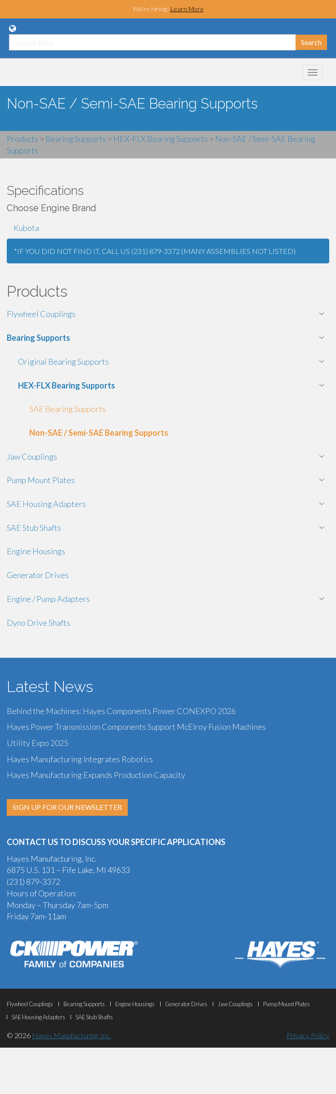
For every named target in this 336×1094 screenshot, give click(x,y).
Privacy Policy (308, 1035)
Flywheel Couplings (41, 314)
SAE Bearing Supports (67, 409)
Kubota (26, 228)
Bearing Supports (38, 338)
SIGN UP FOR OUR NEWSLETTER (67, 807)
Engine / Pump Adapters (48, 599)
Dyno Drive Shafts (38, 623)
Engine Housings (36, 551)
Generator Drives (38, 575)
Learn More (187, 9)
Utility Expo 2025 (37, 743)
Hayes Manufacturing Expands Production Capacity (96, 775)
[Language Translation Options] (12, 28)
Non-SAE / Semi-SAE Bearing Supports (98, 433)
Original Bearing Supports (63, 361)
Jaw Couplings (32, 456)
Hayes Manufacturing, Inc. (71, 1035)
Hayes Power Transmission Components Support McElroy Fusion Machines (136, 727)
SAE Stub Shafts (34, 528)
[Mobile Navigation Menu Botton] (313, 72)
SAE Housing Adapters (46, 504)
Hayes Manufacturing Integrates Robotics (80, 759)
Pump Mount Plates (41, 480)
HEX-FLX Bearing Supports (66, 385)
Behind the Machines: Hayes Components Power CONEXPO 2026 (121, 711)
